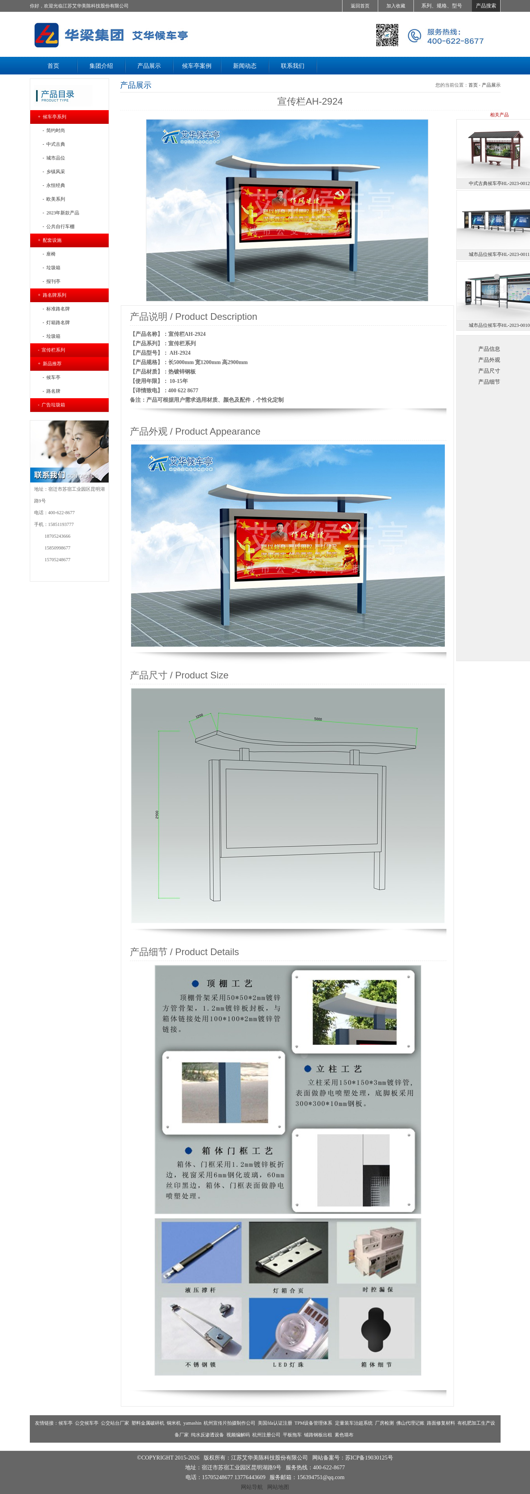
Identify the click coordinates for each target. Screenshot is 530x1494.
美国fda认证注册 (275, 1423)
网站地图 (278, 1487)
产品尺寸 (489, 371)
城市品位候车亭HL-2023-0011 (499, 254)
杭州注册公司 (266, 1435)
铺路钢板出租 (318, 1435)
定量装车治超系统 (354, 1423)
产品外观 (489, 360)
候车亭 (65, 1423)
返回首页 (360, 6)
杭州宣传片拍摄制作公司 (229, 1423)
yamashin (192, 1423)
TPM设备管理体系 (314, 1423)
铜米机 (174, 1423)
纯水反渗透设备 (207, 1435)
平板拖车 (292, 1435)
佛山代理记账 (410, 1423)
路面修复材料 (441, 1423)
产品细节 (489, 382)
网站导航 (252, 1487)
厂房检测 (384, 1423)
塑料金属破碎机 (147, 1423)
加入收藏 (395, 6)
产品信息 (489, 349)
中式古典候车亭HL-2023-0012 (499, 183)
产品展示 (491, 85)
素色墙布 (344, 1435)
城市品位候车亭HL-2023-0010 (499, 325)
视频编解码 (238, 1435)
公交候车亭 (86, 1423)
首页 (473, 85)
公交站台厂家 (115, 1423)
